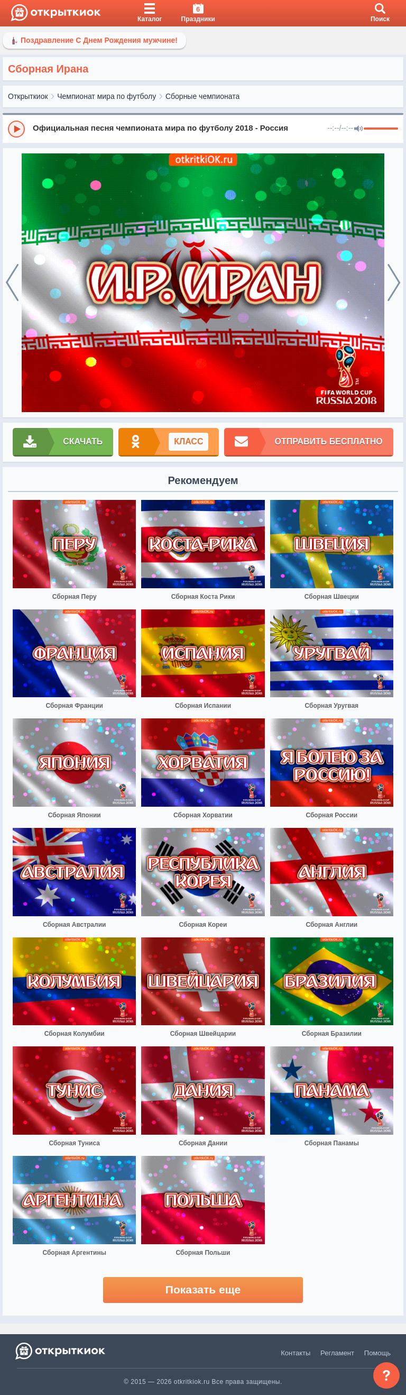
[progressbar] (381, 129)
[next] (394, 283)
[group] (203, 128)
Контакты (295, 1353)
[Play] (16, 129)
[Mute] (358, 129)
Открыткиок (28, 96)
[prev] (12, 283)
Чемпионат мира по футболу (106, 96)
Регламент (337, 1353)
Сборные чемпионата (202, 96)
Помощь (377, 1353)
